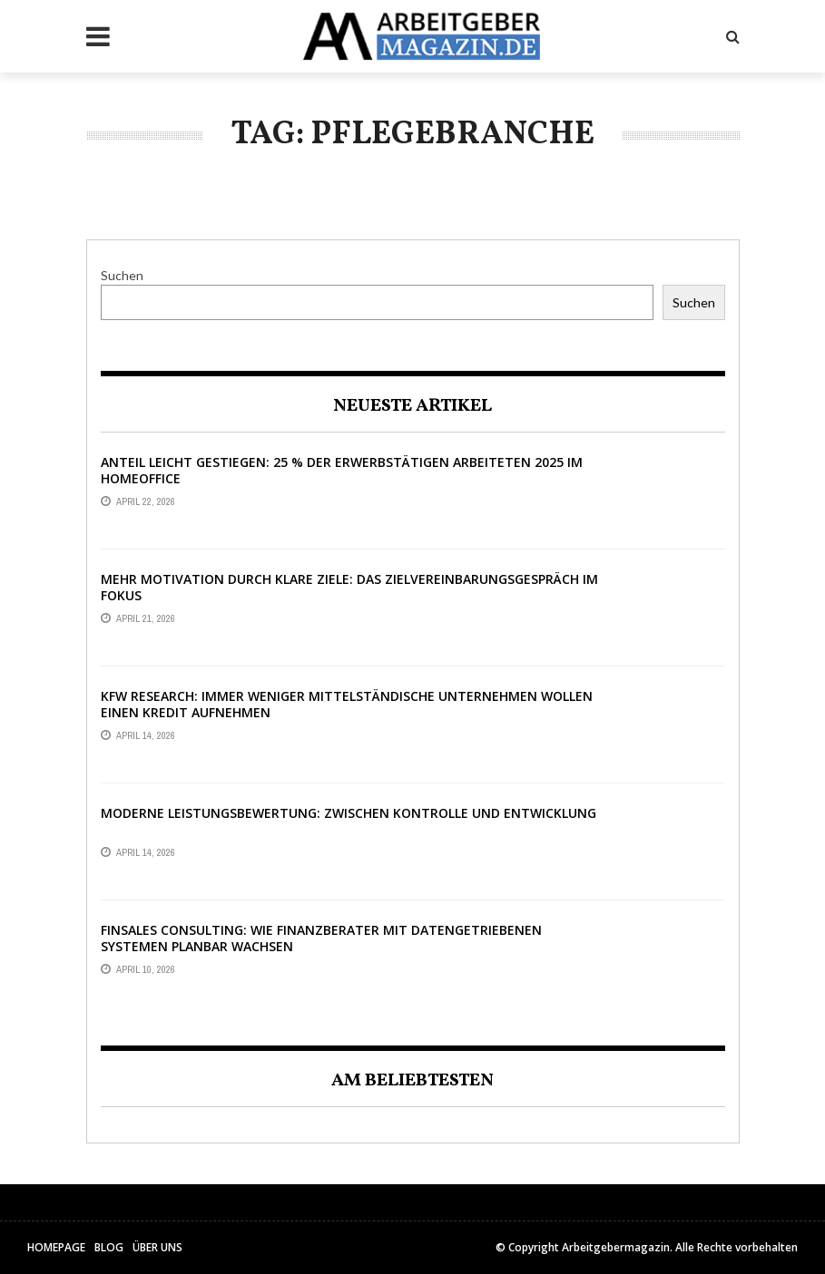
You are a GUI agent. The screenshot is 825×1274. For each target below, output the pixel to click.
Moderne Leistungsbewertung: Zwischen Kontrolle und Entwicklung (348, 813)
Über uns (157, 1247)
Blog (108, 1247)
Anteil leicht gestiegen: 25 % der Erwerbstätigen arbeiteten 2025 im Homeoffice (342, 470)
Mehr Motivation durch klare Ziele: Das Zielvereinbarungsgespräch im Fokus (349, 587)
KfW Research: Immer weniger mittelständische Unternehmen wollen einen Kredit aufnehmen (347, 704)
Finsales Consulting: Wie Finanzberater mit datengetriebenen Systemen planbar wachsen (321, 938)
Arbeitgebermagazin (616, 1247)
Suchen (122, 275)
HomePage (56, 1247)
